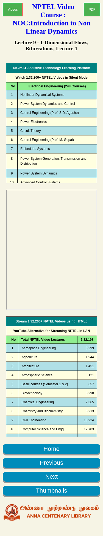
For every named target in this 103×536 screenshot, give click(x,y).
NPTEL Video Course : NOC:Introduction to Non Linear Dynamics (52, 19)
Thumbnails (51, 490)
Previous (51, 462)
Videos (13, 9)
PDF (92, 9)
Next (51, 476)
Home (51, 448)
